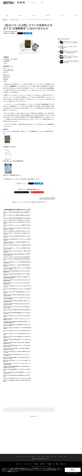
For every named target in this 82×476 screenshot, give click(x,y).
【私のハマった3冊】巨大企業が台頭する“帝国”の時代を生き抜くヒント (17, 310)
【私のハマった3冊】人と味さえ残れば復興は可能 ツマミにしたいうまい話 (16, 292)
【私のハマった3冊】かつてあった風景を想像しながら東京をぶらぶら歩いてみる (17, 337)
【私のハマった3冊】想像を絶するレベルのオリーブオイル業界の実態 (17, 289)
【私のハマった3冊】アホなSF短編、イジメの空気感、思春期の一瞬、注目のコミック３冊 (16, 349)
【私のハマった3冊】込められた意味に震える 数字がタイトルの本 (16, 231)
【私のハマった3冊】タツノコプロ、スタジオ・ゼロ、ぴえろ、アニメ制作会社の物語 (17, 364)
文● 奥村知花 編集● (8, 33)
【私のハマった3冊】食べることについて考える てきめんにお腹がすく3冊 (16, 316)
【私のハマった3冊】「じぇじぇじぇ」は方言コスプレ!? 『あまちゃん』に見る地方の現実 (16, 298)
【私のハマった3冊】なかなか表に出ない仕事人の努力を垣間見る (16, 256)
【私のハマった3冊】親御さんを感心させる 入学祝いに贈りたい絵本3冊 (16, 381)
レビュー (20, 15)
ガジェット (48, 15)
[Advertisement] (41, 9)
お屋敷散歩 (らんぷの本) (9, 146)
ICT (55, 455)
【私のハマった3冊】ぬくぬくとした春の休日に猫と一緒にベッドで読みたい (17, 223)
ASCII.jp (34, 457)
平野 (14, 33)
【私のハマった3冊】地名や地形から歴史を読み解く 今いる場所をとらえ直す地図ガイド (16, 254)
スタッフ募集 (55, 462)
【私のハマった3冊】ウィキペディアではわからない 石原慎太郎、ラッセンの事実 (16, 307)
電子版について (63, 462)
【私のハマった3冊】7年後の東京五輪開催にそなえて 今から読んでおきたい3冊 (17, 313)
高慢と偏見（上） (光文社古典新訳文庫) (13, 161)
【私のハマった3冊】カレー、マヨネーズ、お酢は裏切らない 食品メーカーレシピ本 (16, 248)
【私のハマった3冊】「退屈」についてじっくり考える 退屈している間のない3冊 (17, 361)
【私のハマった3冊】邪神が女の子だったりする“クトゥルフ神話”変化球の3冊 (17, 239)
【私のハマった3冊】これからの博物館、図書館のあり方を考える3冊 (16, 216)
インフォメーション (14, 19)
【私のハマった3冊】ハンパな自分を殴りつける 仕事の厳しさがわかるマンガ (16, 233)
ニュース (34, 15)
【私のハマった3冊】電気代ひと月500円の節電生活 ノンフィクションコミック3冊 (17, 373)
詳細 (9, 471)
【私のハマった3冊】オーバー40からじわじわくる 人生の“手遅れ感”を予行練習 (16, 283)
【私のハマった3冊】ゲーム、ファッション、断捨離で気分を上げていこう (17, 226)
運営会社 (36, 462)
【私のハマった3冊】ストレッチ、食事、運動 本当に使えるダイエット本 (16, 334)
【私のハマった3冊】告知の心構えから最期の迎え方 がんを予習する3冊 (16, 376)
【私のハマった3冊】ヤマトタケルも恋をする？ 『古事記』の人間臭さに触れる (16, 251)
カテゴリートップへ (47, 198)
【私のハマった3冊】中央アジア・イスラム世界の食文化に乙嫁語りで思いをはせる (17, 262)
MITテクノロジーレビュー (44, 457)
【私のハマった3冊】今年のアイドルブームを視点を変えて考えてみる (17, 331)
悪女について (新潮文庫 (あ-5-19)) (11, 175)
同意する (72, 469)
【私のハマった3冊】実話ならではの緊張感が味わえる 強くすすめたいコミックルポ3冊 (16, 325)
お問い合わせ (42, 462)
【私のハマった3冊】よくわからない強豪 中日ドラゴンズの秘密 (16, 220)
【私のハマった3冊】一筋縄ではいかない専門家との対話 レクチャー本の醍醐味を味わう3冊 (16, 322)
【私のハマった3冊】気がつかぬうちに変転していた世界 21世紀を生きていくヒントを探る (16, 229)
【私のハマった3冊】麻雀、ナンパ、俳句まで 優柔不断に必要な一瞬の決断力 (16, 265)
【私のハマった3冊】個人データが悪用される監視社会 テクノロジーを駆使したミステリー (16, 242)
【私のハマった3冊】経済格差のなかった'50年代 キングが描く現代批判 (17, 370)
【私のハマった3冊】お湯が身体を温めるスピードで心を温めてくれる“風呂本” (17, 340)
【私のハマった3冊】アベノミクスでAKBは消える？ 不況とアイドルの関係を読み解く (17, 280)
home (5, 19)
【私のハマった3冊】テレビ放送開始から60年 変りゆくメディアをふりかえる (16, 236)
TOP (7, 15)
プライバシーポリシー (28, 462)
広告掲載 (49, 462)
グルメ (43, 455)
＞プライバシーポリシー (73, 473)
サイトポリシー (19, 462)
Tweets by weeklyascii (33, 416)
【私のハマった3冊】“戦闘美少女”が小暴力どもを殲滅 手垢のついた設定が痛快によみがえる (16, 277)
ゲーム (61, 15)
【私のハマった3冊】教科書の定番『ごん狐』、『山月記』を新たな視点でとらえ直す (17, 346)
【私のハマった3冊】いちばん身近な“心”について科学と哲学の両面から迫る (17, 328)
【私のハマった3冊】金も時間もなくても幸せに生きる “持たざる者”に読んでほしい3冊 (16, 358)
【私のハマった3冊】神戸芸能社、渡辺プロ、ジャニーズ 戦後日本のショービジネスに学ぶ (17, 268)
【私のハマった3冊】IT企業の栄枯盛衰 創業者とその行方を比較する (17, 218)
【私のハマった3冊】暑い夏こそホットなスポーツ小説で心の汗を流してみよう (17, 286)
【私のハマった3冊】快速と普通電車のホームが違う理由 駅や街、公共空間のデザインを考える (16, 367)
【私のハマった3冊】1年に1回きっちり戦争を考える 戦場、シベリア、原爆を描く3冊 (16, 301)
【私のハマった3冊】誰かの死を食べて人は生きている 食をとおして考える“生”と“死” (16, 304)
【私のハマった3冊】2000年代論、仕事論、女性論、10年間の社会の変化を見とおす (16, 343)
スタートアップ (50, 455)
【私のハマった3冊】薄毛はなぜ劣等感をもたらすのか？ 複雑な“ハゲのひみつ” (17, 274)
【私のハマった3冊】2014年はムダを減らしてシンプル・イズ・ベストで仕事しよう (16, 355)
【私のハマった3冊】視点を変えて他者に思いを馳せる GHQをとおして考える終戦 (16, 295)
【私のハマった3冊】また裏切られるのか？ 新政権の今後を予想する (17, 245)
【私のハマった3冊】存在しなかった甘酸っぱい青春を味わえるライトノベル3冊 (17, 352)
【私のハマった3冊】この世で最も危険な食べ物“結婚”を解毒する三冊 (17, 259)
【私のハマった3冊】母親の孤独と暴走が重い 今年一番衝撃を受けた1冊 (16, 213)
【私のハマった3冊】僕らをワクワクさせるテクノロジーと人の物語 (17, 378)
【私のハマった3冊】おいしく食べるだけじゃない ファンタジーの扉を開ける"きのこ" (16, 319)
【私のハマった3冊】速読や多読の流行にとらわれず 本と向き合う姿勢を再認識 (16, 271)
